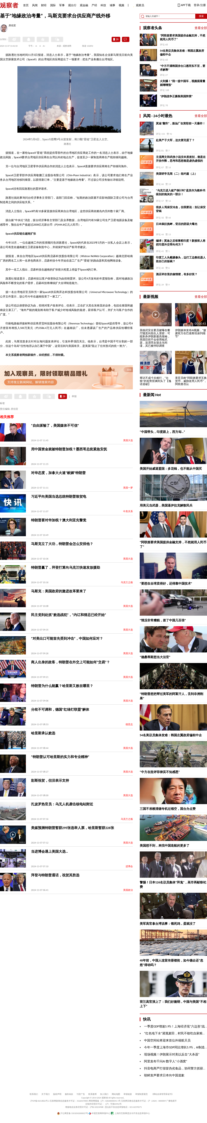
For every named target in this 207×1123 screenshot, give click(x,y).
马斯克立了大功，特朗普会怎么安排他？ (62, 544)
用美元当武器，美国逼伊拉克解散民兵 (166, 505)
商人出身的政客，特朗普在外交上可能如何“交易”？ (70, 662)
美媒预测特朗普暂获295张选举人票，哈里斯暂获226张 (72, 828)
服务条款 (69, 1094)
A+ (44, 46)
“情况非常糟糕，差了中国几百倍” (163, 620)
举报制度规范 (141, 1094)
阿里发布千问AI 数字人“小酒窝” (165, 1061)
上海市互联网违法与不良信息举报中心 (130, 1113)
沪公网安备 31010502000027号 (72, 1113)
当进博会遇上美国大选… (49, 851)
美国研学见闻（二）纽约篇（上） (176, 173)
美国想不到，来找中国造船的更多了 (164, 845)
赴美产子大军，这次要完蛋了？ (175, 140)
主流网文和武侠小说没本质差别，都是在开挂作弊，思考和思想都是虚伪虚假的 (181, 158)
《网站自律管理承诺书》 (162, 1094)
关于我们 (45, 1094)
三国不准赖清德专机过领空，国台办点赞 (168, 809)
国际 (53, 5)
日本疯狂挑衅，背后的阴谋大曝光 (176, 224)
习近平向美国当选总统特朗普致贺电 (58, 496)
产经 (94, 5)
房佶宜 (12, 26)
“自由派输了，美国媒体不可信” (55, 425)
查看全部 (201, 28)
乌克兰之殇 (127, 582)
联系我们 (34, 1094)
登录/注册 (200, 5)
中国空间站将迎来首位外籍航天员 (167, 1040)
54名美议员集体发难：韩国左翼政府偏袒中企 (182, 52)
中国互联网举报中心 (99, 1113)
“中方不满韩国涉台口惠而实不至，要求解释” (182, 67)
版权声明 (57, 1094)
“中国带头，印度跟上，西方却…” (162, 432)
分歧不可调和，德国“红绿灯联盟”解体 (60, 709)
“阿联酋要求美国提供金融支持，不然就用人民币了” (182, 37)
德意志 (129, 724)
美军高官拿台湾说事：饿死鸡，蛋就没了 (168, 924)
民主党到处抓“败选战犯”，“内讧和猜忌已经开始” (68, 615)
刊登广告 (81, 1094)
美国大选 (128, 440)
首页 (26, 5)
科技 (103, 5)
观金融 (84, 5)
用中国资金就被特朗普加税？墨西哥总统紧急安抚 (69, 449)
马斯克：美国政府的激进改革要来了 (58, 591)
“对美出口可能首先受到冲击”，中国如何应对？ (67, 638)
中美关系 (128, 511)
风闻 (35, 5)
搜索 (201, 16)
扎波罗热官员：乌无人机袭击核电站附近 (62, 804)
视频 (121, 5)
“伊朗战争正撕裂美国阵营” (176, 96)
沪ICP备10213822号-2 (39, 1101)
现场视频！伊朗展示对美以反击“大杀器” (171, 1054)
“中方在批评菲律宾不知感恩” (160, 772)
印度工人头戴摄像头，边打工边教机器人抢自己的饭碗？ (181, 259)
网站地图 (116, 1094)
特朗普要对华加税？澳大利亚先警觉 (58, 520)
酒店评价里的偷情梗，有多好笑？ (176, 274)
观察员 (138, 6)
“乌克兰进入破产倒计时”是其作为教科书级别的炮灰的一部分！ (180, 192)
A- (36, 46)
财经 (44, 5)
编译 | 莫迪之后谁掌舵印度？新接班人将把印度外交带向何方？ (180, 242)
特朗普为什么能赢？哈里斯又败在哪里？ (62, 686)
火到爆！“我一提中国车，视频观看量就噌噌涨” (182, 83)
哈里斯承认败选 (43, 733)
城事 (112, 5)
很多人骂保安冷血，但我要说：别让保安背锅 (181, 209)
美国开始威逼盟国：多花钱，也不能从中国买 (171, 469)
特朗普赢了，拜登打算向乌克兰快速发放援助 (65, 567)
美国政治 (128, 890)
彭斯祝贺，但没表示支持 (50, 780)
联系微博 (92, 1094)
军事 (62, 5)
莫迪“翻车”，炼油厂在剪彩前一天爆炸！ (180, 123)
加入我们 (104, 1094)
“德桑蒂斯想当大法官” (155, 657)
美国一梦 (128, 487)
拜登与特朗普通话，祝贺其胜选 (55, 875)
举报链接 (128, 1094)
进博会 (129, 866)
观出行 (72, 5)
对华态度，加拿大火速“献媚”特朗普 (58, 473)
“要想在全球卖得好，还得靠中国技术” (166, 583)
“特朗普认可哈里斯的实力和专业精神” (60, 757)
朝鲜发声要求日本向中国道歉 (164, 1075)
